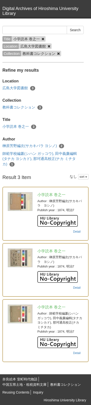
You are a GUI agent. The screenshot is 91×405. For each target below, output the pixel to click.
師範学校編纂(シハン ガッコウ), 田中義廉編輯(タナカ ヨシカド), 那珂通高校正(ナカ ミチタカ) (39, 159)
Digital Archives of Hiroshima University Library (40, 11)
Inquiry (38, 392)
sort (83, 176)
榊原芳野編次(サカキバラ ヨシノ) (33, 146)
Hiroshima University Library (65, 400)
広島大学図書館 (18, 88)
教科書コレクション (22, 107)
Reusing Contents (15, 392)
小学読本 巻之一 (19, 126)
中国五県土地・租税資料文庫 (24, 384)
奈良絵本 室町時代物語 (19, 379)
